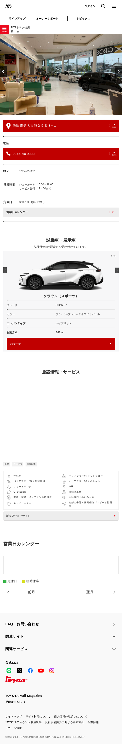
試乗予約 (60, 344)
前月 (31, 592)
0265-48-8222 (61, 153)
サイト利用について (38, 716)
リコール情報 (13, 728)
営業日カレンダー (60, 212)
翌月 (89, 592)
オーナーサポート (47, 18)
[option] (61, 74)
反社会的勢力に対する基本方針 (64, 722)
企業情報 (93, 722)
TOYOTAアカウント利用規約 (23, 722)
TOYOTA (8, 6)
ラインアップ (17, 18)
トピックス (83, 18)
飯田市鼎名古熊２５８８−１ (61, 126)
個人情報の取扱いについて (70, 716)
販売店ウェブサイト (62, 515)
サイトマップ (13, 716)
